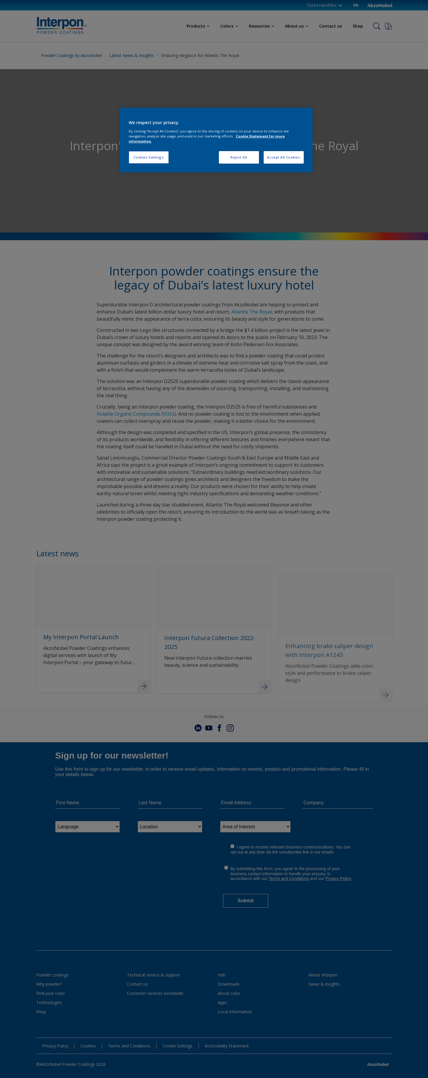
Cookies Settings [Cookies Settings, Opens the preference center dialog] (148, 157)
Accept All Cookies (283, 157)
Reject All (238, 157)
